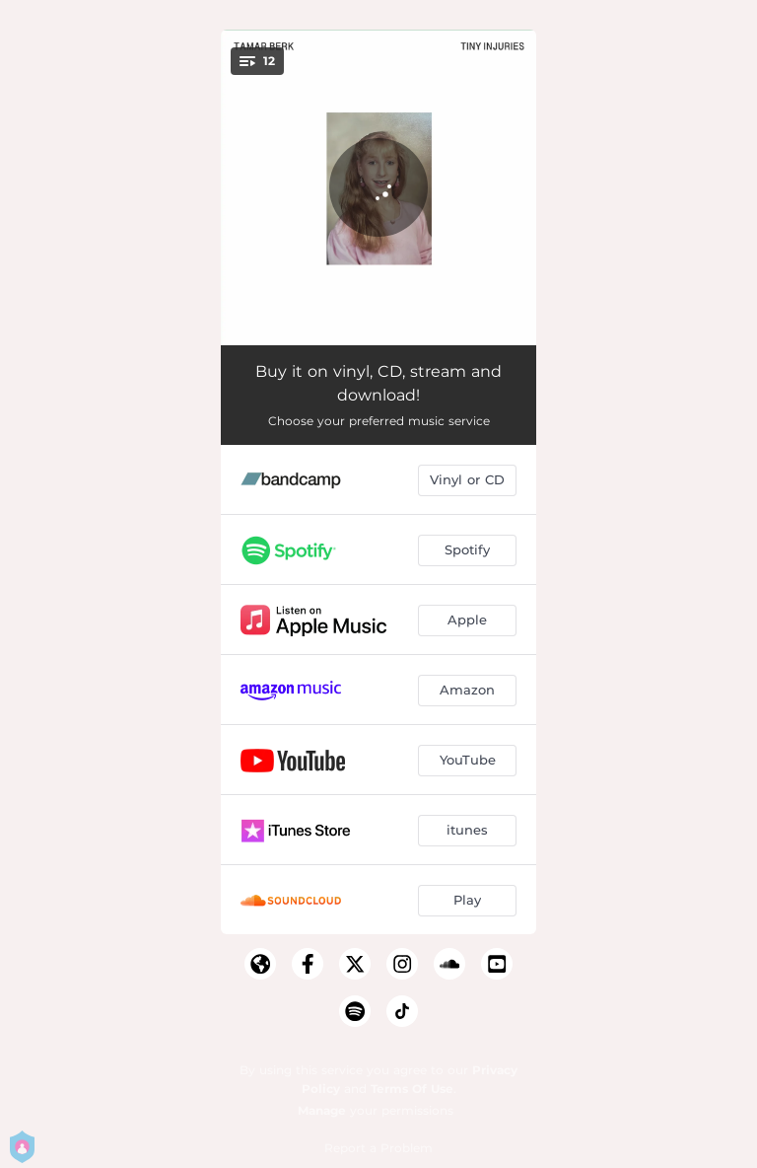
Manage (322, 1110)
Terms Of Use (412, 1088)
